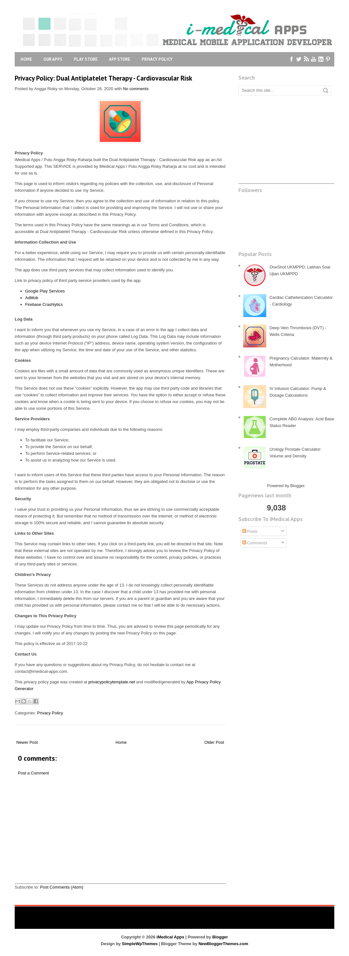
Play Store (85, 59)
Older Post (214, 742)
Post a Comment (33, 773)
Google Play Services (45, 291)
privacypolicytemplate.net (112, 682)
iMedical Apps (170, 937)
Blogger (297, 485)
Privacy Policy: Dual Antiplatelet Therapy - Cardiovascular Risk (103, 78)
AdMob (31, 297)
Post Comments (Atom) (61, 887)
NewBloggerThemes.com (223, 943)
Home (26, 59)
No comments (136, 88)
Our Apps (52, 59)
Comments (254, 542)
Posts (250, 531)
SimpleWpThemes (140, 943)
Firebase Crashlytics (44, 304)
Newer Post (27, 742)
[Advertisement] (120, 838)
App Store (119, 59)
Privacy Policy (157, 59)
